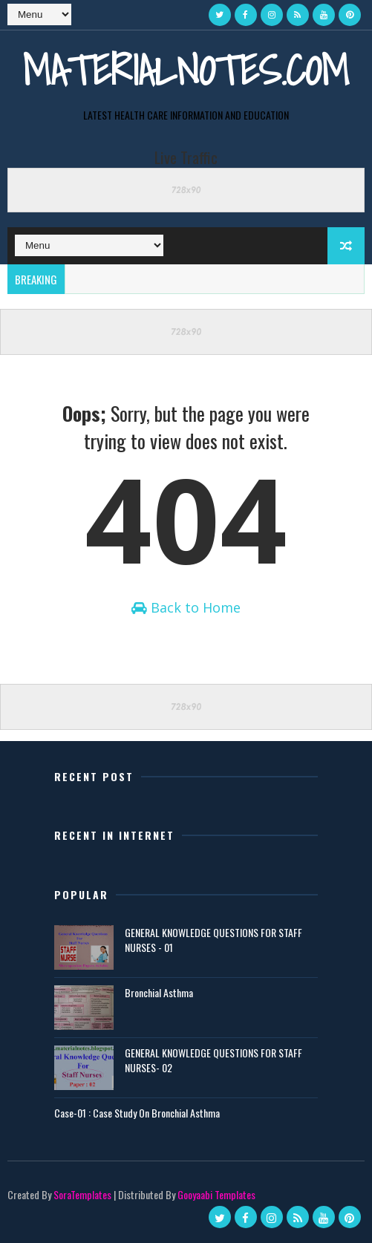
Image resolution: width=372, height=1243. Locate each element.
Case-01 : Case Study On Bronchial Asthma (137, 1113)
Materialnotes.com (185, 70)
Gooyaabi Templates (216, 1194)
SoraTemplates (82, 1194)
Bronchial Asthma (159, 993)
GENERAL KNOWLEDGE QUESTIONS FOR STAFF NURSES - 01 (213, 940)
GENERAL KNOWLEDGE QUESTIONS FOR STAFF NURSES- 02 (213, 1060)
